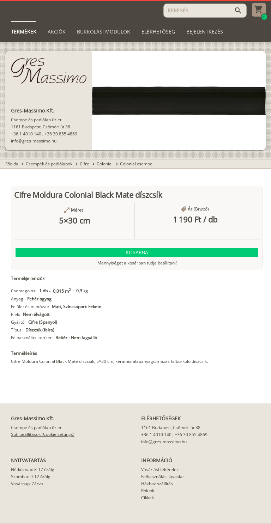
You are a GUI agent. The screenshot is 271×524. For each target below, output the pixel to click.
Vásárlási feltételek (160, 470)
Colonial (105, 164)
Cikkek (147, 498)
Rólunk (147, 491)
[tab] (23, 31)
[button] (137, 252)
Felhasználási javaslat (162, 477)
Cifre (85, 164)
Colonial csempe (136, 164)
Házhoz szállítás (157, 484)
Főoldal (12, 164)
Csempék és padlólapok (49, 164)
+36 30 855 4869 (60, 134)
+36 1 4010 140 (26, 134)
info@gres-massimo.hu (33, 141)
